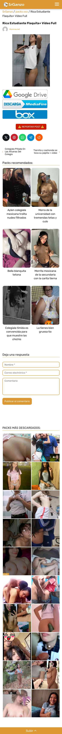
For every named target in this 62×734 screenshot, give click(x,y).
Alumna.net (14, 29)
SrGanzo (7, 11)
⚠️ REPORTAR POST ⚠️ (31, 126)
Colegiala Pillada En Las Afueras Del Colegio (15, 152)
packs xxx (21, 11)
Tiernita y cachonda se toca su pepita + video (45, 151)
